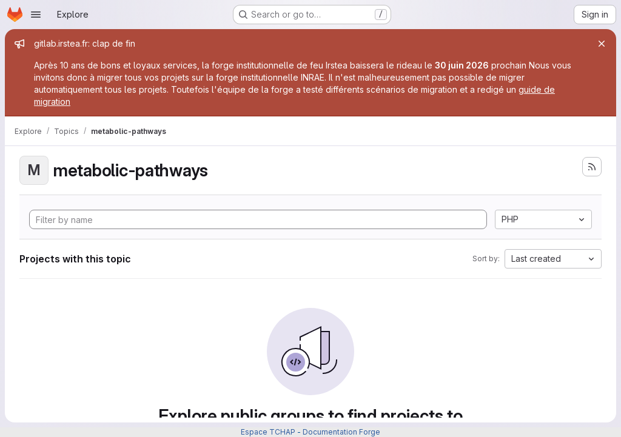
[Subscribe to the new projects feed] (592, 166)
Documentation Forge (341, 431)
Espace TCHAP (268, 431)
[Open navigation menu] (35, 14)
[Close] (601, 43)
